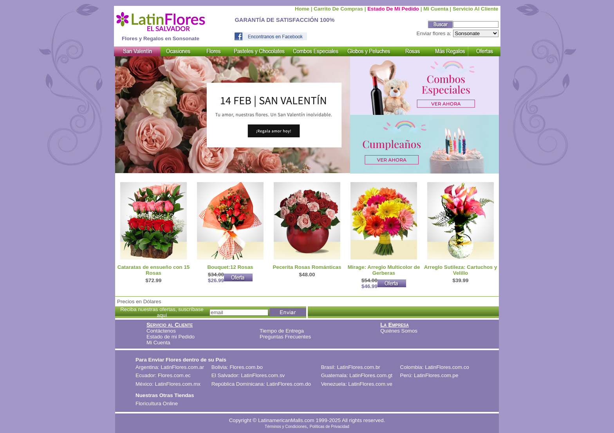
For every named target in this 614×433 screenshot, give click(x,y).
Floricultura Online (156, 403)
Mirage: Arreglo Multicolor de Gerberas (384, 270)
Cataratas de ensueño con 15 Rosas (153, 270)
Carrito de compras (338, 9)
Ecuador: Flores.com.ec (163, 375)
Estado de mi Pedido (393, 9)
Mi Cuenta (158, 342)
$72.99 (154, 280)
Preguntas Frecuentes (285, 337)
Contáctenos (161, 331)
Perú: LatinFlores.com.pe (429, 375)
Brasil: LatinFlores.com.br (350, 367)
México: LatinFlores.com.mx (167, 384)
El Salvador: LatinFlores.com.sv (248, 375)
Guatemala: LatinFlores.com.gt (356, 375)
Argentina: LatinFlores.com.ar (169, 367)
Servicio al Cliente (475, 9)
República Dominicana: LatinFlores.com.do (261, 384)
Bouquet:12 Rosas (230, 267)
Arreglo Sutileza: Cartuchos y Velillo (460, 270)
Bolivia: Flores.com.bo (237, 367)
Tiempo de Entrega (282, 331)
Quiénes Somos (398, 331)
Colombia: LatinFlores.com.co (434, 367)
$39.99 (461, 280)
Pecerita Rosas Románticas (307, 267)
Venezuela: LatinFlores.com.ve (356, 384)
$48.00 (307, 274)
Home (302, 9)
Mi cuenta (435, 9)
